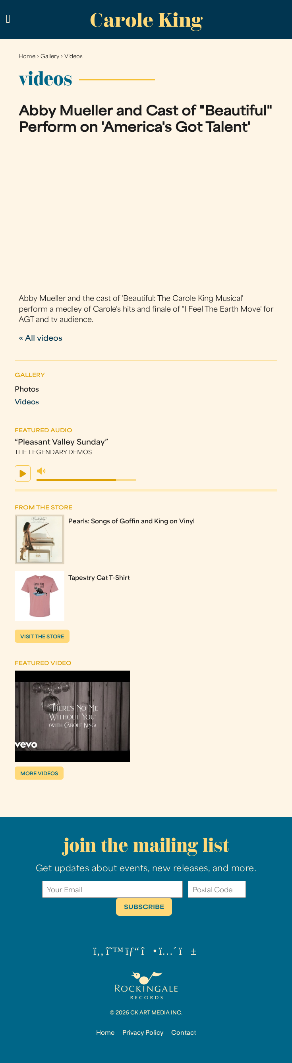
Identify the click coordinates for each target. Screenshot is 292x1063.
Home (27, 56)
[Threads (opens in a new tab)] (115, 952)
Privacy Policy (142, 1033)
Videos (73, 56)
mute (41, 471)
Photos (27, 389)
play (23, 473)
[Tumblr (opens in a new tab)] (168, 952)
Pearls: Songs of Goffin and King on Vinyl (131, 522)
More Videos (39, 774)
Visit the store (42, 637)
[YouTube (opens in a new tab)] (188, 952)
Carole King (146, 20)
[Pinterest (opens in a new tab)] (132, 952)
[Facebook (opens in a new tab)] (98, 952)
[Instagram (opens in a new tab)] (149, 952)
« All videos (40, 338)
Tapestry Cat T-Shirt (99, 578)
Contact (183, 1033)
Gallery (50, 56)
